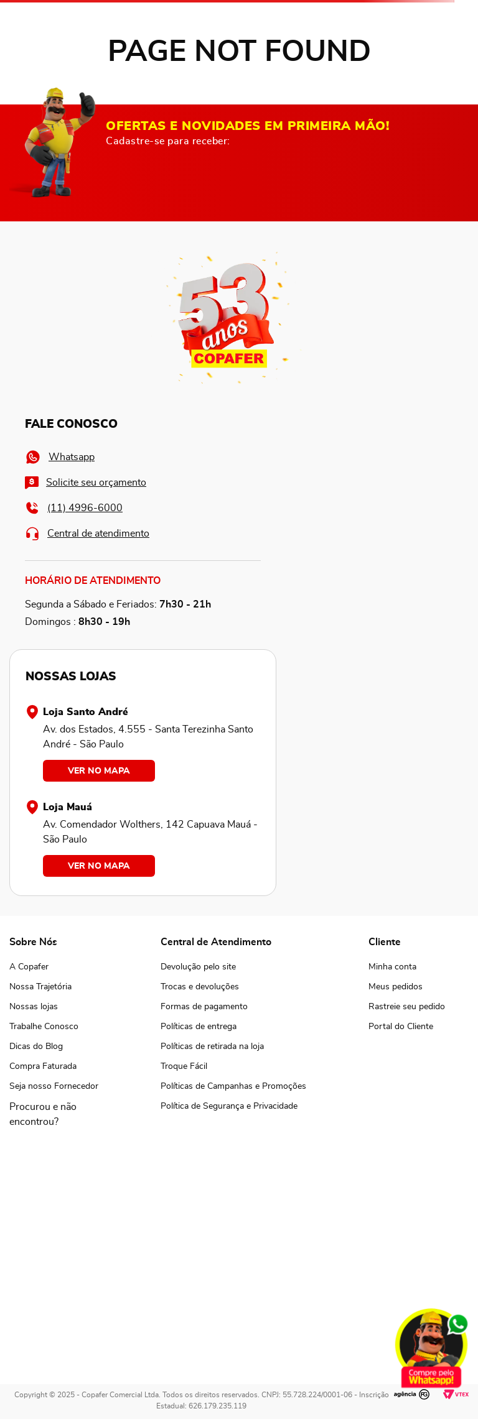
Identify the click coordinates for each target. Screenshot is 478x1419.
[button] (53, 1114)
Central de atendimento (87, 533)
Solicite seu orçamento (85, 482)
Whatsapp (60, 457)
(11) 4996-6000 (74, 507)
